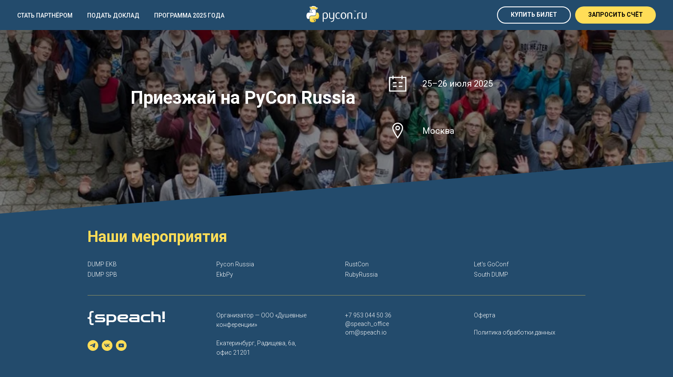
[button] (615, 15)
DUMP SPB (102, 274)
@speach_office (367, 323)
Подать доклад (113, 15)
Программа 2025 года (189, 15)
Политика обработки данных (514, 332)
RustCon (357, 264)
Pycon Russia (235, 264)
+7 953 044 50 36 (368, 315)
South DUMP (491, 274)
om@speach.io (366, 332)
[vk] (107, 345)
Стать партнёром (45, 15)
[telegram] (93, 345)
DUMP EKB (102, 264)
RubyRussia (361, 274)
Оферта (484, 315)
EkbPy (224, 274)
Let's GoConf (491, 264)
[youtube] (121, 345)
